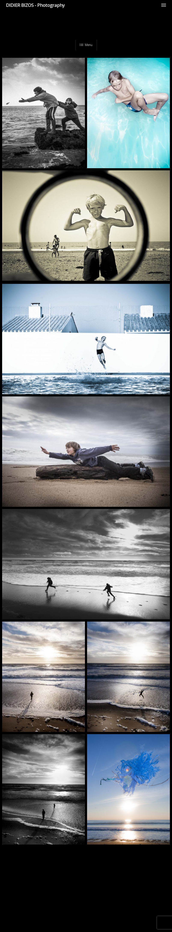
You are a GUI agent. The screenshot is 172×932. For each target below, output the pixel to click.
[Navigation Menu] (163, 5)
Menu (86, 45)
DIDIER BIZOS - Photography (35, 5)
